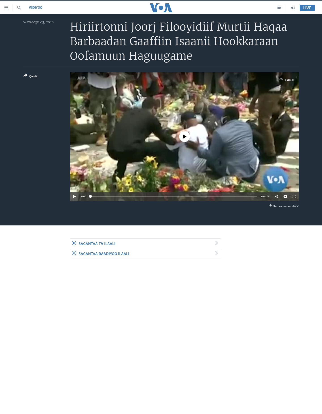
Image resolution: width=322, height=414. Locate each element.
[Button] (30, 76)
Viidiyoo (35, 8)
